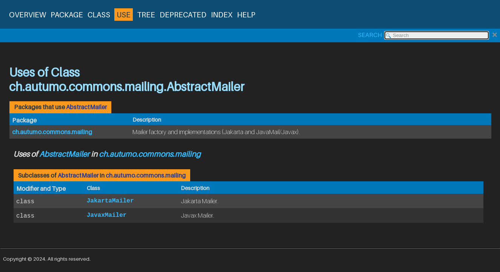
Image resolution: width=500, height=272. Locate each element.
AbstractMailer (86, 107)
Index (221, 14)
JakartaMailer (110, 201)
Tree (146, 14)
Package (67, 14)
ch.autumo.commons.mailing (52, 132)
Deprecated (183, 14)
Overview (27, 14)
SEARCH (370, 35)
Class (99, 14)
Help (246, 14)
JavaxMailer (107, 215)
